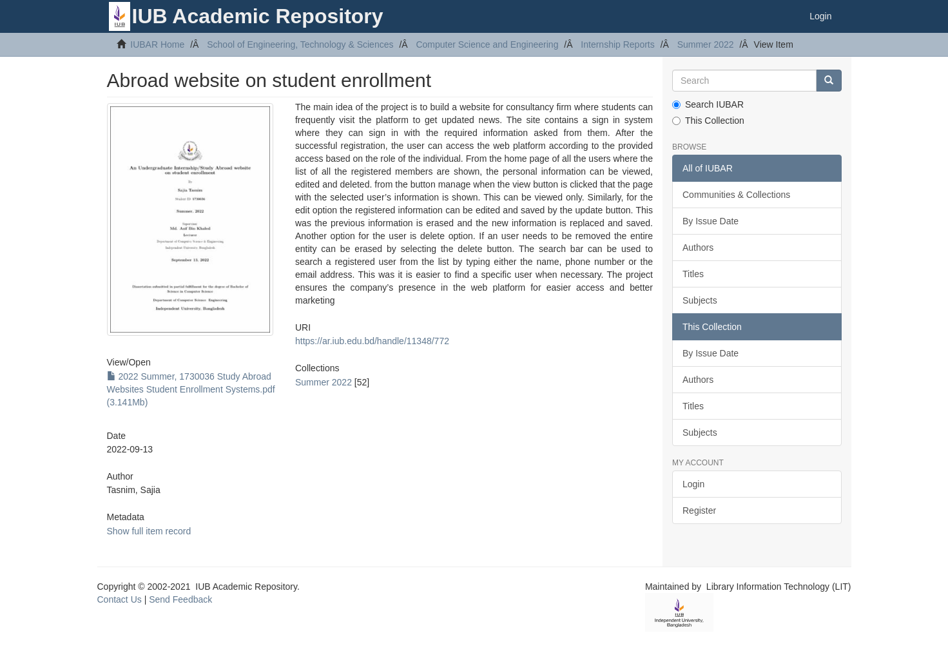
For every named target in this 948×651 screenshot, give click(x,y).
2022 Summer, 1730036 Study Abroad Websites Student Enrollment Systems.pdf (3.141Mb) (191, 389)
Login (693, 484)
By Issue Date (710, 221)
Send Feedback (180, 599)
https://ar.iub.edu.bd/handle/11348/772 (372, 341)
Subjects (699, 300)
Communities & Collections (736, 194)
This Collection (708, 120)
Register (699, 510)
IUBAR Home (157, 44)
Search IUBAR (708, 104)
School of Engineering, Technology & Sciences (300, 44)
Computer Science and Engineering (487, 44)
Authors (697, 247)
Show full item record (149, 531)
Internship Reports (617, 44)
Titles (693, 274)
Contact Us (119, 599)
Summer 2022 (705, 44)
